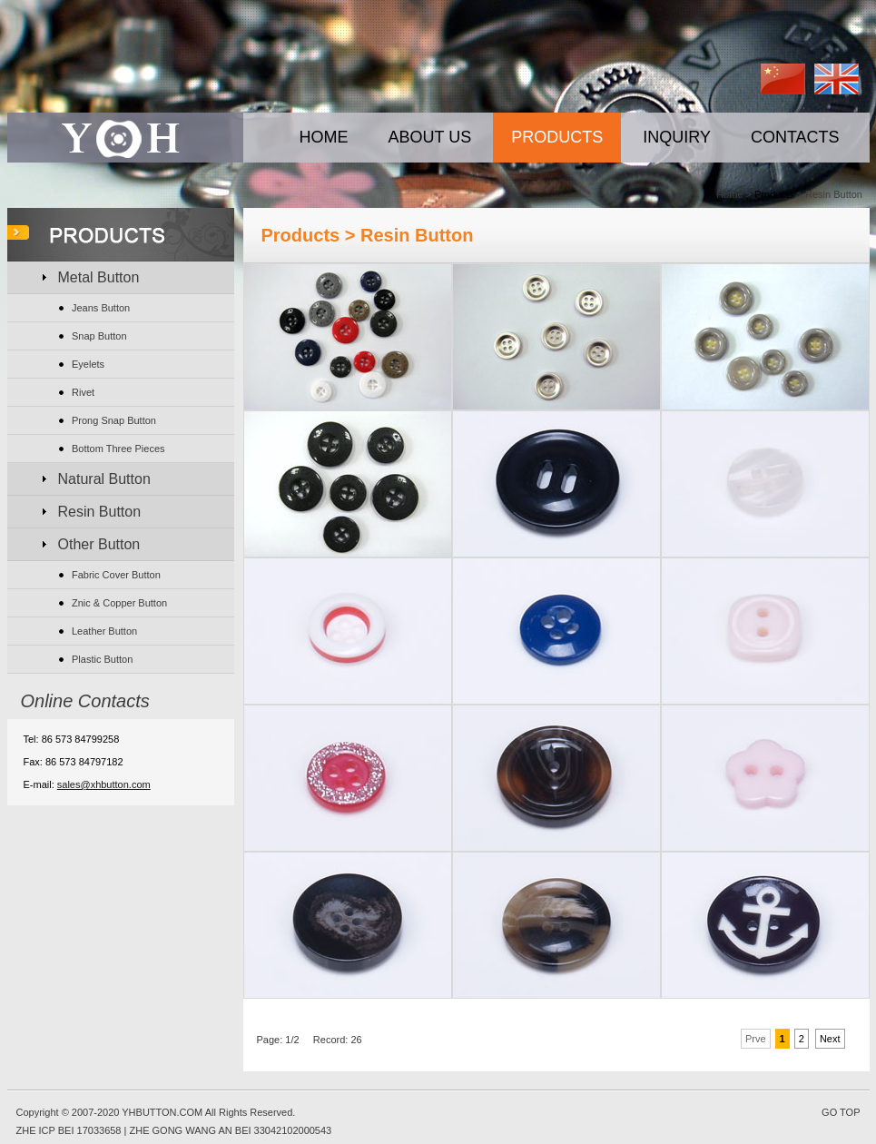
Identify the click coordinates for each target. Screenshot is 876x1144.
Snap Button (99, 335)
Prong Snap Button (114, 420)
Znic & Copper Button (119, 602)
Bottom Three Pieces (118, 448)
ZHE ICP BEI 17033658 (69, 1130)
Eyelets (88, 364)
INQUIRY (677, 137)
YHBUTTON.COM (162, 1112)
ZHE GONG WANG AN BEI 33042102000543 (230, 1130)
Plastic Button (102, 659)
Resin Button (100, 511)
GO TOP (841, 1112)
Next (830, 1038)
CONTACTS (795, 137)
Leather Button (104, 631)
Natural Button (104, 479)
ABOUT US (430, 137)
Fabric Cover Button (116, 574)
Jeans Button (101, 307)
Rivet (83, 392)
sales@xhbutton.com (104, 784)
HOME (324, 137)
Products (773, 194)
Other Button (99, 544)
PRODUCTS (557, 137)
